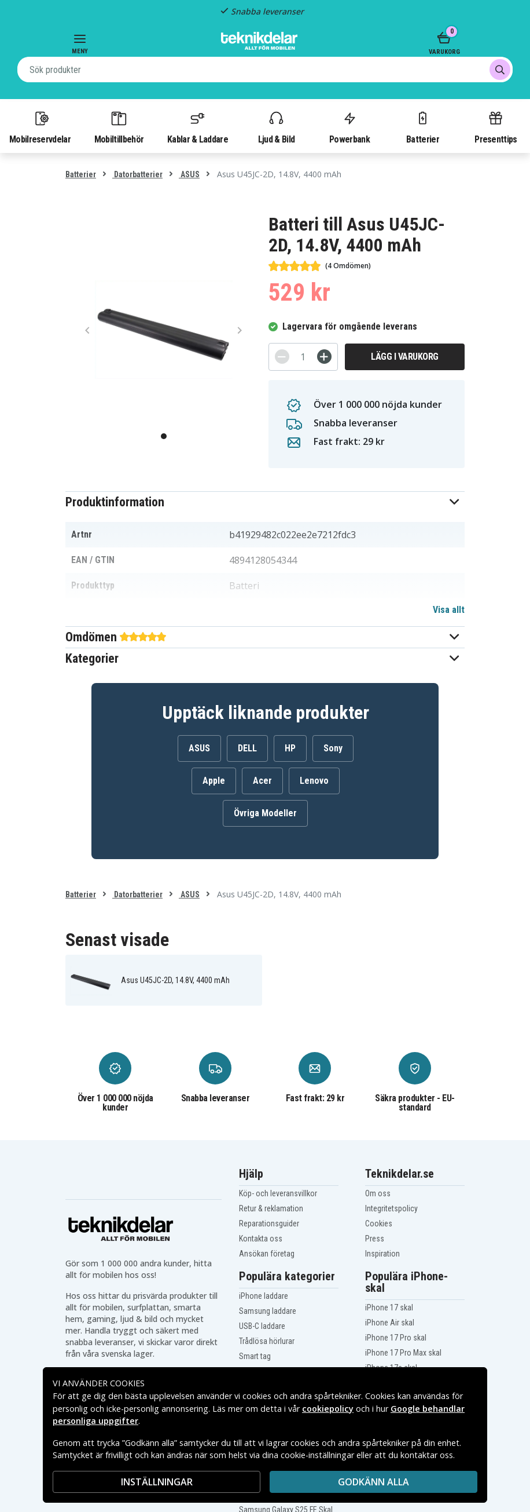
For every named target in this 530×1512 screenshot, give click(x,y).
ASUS (189, 174)
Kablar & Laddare (197, 126)
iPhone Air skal (389, 1322)
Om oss (378, 1193)
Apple (214, 780)
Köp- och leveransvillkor (278, 1193)
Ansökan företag (267, 1253)
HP (290, 748)
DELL (247, 748)
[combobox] (265, 69)
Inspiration (382, 1253)
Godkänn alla (373, 1482)
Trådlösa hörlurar (267, 1341)
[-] (282, 356)
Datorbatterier (137, 174)
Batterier (422, 126)
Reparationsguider (269, 1223)
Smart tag (255, 1356)
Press (374, 1238)
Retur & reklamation (271, 1208)
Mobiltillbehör (118, 126)
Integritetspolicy (391, 1208)
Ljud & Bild (276, 126)
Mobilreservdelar (40, 126)
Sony (333, 748)
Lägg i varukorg (405, 356)
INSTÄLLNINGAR (157, 1482)
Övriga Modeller (265, 813)
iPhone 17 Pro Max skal (403, 1352)
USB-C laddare (262, 1326)
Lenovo (314, 780)
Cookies (378, 1223)
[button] (265, 502)
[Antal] (303, 357)
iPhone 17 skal (389, 1307)
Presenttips (495, 126)
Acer (262, 780)
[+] (324, 356)
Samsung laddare (267, 1311)
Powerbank (349, 126)
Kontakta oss (260, 1238)
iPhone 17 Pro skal (395, 1337)
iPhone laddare (263, 1296)
